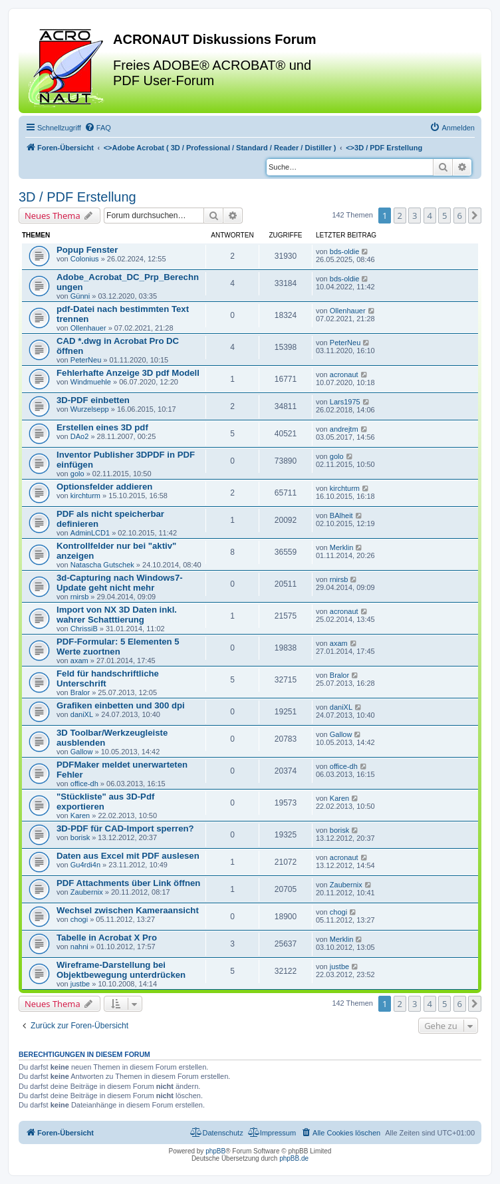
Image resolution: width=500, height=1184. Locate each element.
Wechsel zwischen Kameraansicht (128, 910)
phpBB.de (294, 1158)
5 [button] (444, 216)
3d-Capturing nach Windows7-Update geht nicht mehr (120, 583)
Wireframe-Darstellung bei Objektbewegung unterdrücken (121, 970)
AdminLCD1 (90, 533)
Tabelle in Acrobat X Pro (107, 938)
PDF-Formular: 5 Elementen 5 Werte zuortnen (118, 647)
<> (220, 148)
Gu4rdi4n (85, 865)
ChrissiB (84, 629)
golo (77, 474)
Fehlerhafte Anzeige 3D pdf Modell (128, 373)
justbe (80, 984)
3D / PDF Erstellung (77, 197)
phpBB (215, 1151)
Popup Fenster (87, 250)
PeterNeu (85, 360)
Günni (80, 296)
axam (79, 661)
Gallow (81, 752)
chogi (79, 919)
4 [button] (430, 216)
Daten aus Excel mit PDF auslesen (128, 856)
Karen (80, 815)
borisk (80, 837)
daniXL (81, 714)
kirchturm (85, 496)
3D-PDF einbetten (93, 400)
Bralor (80, 692)
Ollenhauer (88, 328)
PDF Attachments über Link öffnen (128, 883)
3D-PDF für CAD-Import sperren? (125, 828)
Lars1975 (345, 402)
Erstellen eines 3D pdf (102, 427)
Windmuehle (90, 382)
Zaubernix (86, 892)
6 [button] (459, 216)
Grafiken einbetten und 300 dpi (121, 705)
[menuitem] (97, 128)
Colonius (84, 259)
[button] (474, 215)
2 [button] (400, 216)
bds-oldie (345, 251)
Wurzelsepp (89, 409)
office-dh (84, 784)
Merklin (341, 547)
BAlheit (341, 515)
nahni (79, 947)
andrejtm (344, 429)
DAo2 (79, 436)
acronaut (344, 374)
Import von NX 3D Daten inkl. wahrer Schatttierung (117, 615)
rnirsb (79, 597)
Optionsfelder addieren (104, 487)
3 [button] (414, 216)
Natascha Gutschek (102, 565)
